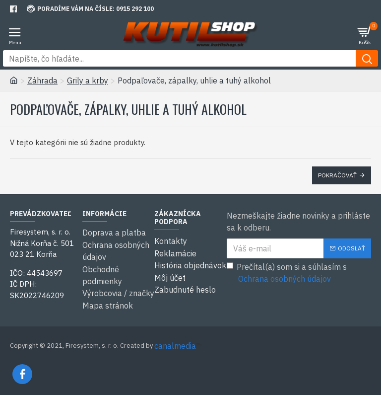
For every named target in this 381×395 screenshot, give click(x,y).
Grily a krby (87, 80)
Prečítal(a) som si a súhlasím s (287, 273)
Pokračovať (337, 175)
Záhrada (42, 80)
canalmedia (175, 344)
